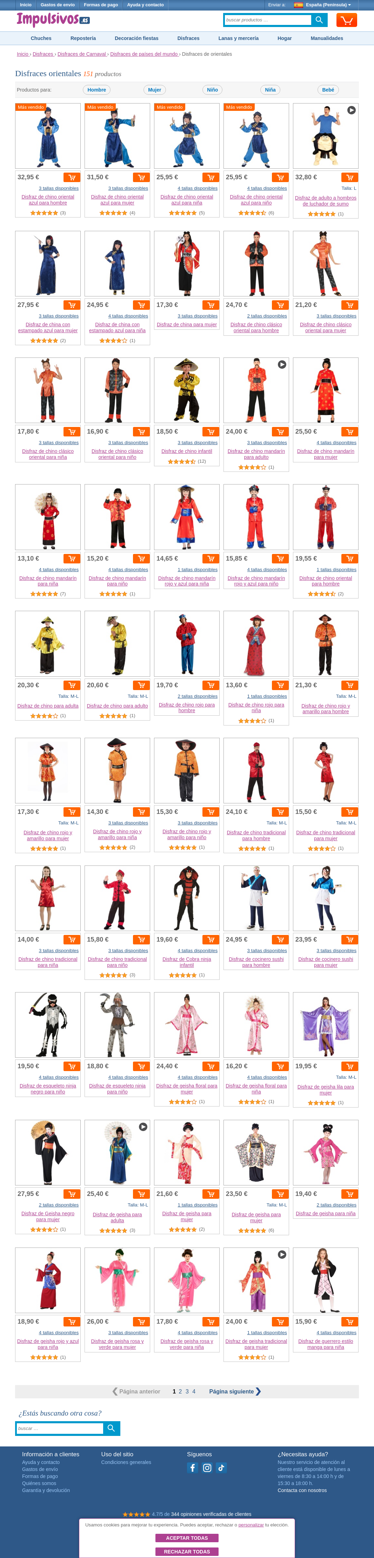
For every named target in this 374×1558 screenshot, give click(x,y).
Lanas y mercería (239, 38)
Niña (270, 90)
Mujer (154, 90)
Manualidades (327, 38)
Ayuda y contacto (145, 4)
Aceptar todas (187, 1538)
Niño (212, 90)
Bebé (328, 90)
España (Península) (322, 4)
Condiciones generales (126, 1462)
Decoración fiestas (137, 38)
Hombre (96, 90)
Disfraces (189, 38)
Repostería (83, 38)
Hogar (285, 38)
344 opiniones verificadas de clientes (211, 1514)
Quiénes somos (39, 1483)
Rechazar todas (187, 1551)
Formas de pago (101, 4)
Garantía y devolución (46, 1490)
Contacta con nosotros (302, 1490)
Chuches (41, 38)
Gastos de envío (58, 4)
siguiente (235, 1391)
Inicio (26, 4)
